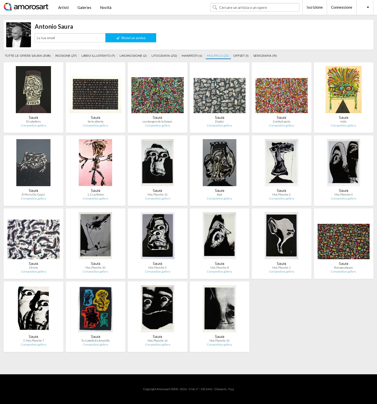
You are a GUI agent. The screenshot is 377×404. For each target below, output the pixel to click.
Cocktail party (281, 121)
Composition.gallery (33, 125)
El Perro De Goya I (33, 194)
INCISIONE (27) (66, 55)
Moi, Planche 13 (219, 340)
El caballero (33, 121)
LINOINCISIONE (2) (133, 55)
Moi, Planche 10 (95, 267)
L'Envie (33, 267)
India (343, 121)
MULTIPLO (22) (218, 55)
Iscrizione (315, 7)
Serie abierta (95, 121)
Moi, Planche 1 (281, 267)
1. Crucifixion (95, 194)
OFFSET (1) (241, 55)
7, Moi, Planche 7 (33, 340)
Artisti (63, 7)
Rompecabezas (343, 267)
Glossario (220, 389)
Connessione (341, 7)
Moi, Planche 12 (158, 194)
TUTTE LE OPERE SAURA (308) (28, 55)
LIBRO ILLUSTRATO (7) (98, 55)
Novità (105, 7)
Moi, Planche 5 (157, 267)
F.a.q (231, 389)
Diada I (219, 121)
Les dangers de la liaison (157, 121)
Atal (219, 194)
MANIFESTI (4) (192, 55)
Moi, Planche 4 (343, 194)
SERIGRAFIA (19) (265, 55)
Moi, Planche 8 (219, 267)
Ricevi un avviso (131, 38)
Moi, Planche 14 (158, 340)
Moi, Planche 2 (281, 194)
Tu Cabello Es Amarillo (95, 340)
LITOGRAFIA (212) (164, 55)
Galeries (84, 7)
